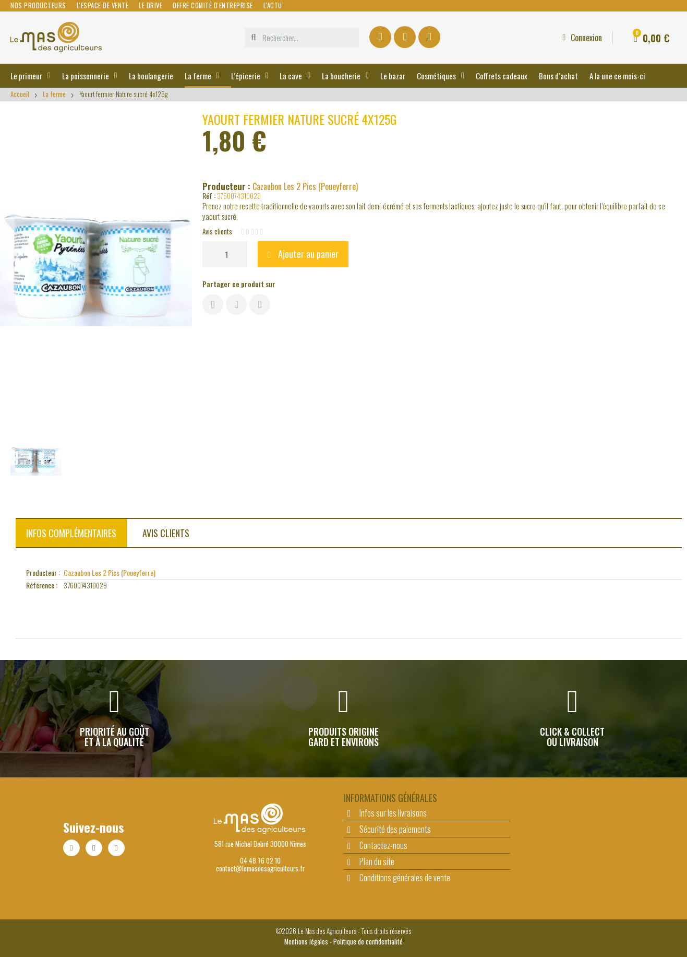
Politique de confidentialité (368, 942)
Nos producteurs (38, 6)
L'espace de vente (103, 6)
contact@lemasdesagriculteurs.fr (260, 868)
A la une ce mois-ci (617, 75)
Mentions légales (306, 942)
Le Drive (150, 6)
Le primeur (30, 75)
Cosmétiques (440, 75)
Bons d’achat (558, 75)
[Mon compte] (582, 38)
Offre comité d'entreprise (213, 6)
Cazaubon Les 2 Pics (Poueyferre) (305, 186)
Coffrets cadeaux (501, 75)
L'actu (272, 6)
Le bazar (392, 75)
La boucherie (345, 75)
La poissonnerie (89, 75)
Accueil (19, 94)
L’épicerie (250, 75)
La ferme (202, 75)
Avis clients (165, 533)
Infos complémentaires (71, 533)
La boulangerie (151, 75)
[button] (303, 254)
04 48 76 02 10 (260, 861)
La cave (295, 75)
